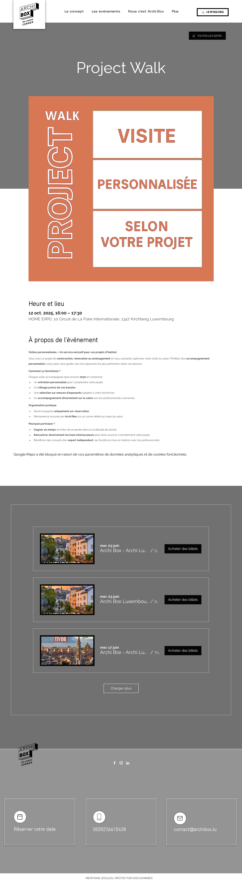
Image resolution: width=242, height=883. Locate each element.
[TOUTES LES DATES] (207, 36)
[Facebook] (114, 763)
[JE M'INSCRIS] (213, 12)
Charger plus (121, 688)
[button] (124, 550)
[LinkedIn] (127, 763)
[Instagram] (121, 763)
